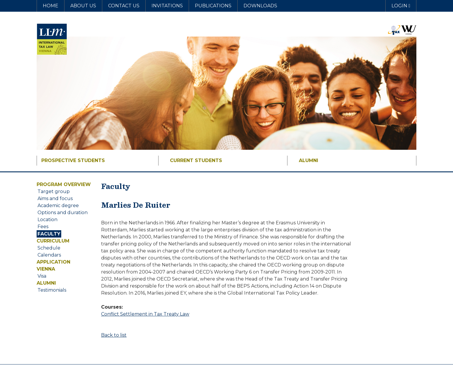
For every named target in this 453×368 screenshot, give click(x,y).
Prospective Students (73, 160)
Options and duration (63, 212)
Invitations (167, 5)
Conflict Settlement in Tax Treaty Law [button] (145, 314)
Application (53, 262)
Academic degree (58, 205)
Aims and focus (55, 198)
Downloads (260, 5)
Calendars (49, 255)
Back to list (114, 335)
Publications (213, 5)
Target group (54, 191)
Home (50, 5)
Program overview (64, 184)
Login (400, 5)
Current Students (196, 160)
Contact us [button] (123, 5)
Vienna (46, 269)
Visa (42, 276)
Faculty (49, 234)
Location (47, 219)
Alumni (308, 160)
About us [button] (83, 5)
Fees (43, 226)
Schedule (49, 248)
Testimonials (52, 290)
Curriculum (53, 241)
